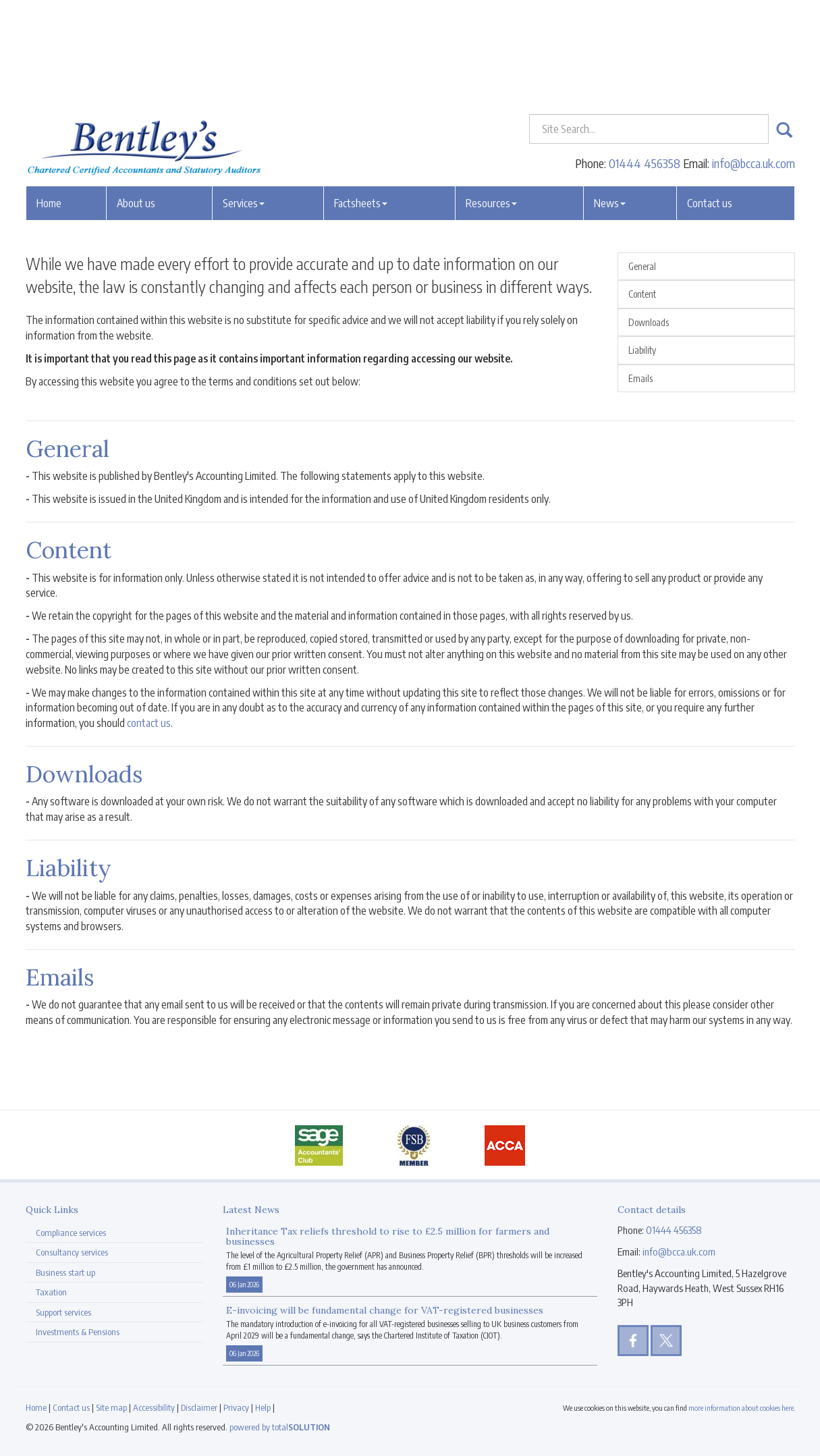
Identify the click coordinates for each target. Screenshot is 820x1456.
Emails (640, 378)
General (642, 266)
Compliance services (71, 1232)
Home (48, 103)
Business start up (65, 1272)
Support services (63, 1312)
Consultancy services (72, 1252)
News (610, 103)
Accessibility (154, 1407)
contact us (149, 723)
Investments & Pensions (77, 1331)
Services (244, 103)
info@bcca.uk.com (753, 64)
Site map (111, 1407)
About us (136, 103)
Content (642, 294)
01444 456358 (644, 64)
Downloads (648, 322)
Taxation (51, 1292)
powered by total (279, 1427)
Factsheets (360, 103)
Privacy (236, 1407)
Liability (642, 350)
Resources (491, 103)
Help (263, 1407)
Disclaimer (199, 1407)
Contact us (709, 103)
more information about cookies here (741, 1407)
